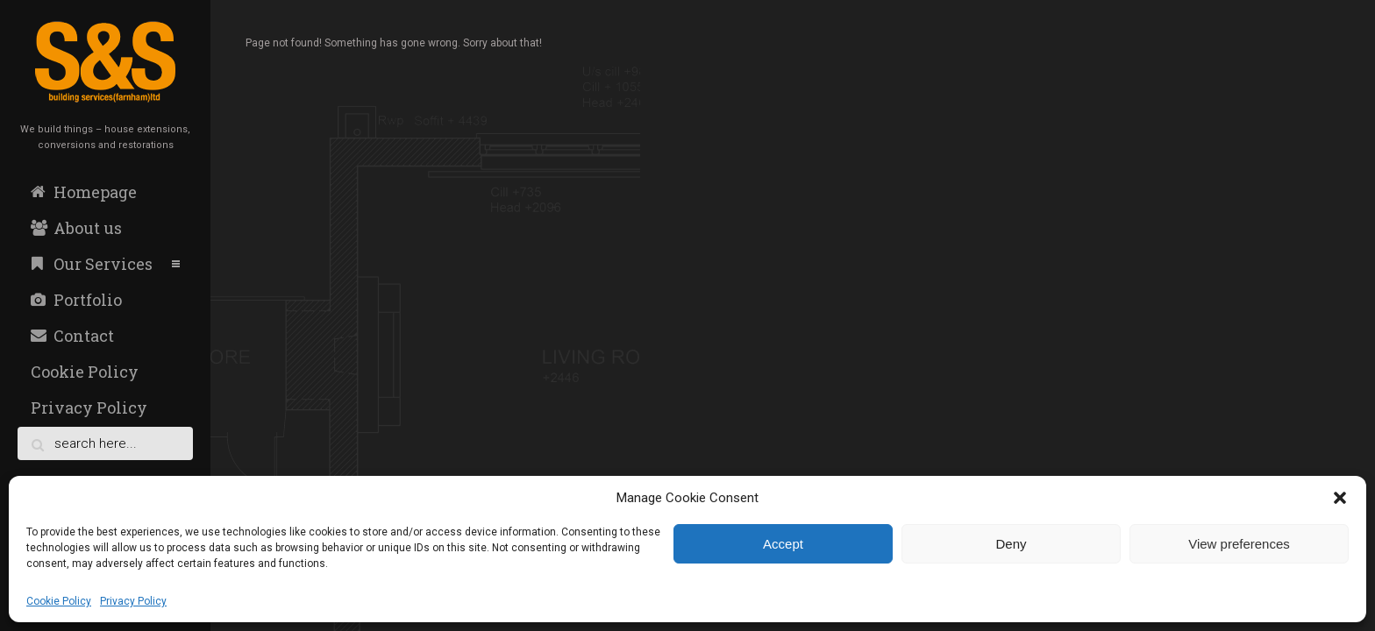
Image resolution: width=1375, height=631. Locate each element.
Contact (72, 335)
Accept (783, 543)
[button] (1340, 498)
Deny (1010, 543)
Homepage (84, 191)
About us (76, 227)
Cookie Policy (58, 601)
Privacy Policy (133, 601)
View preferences (1239, 543)
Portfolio (76, 299)
